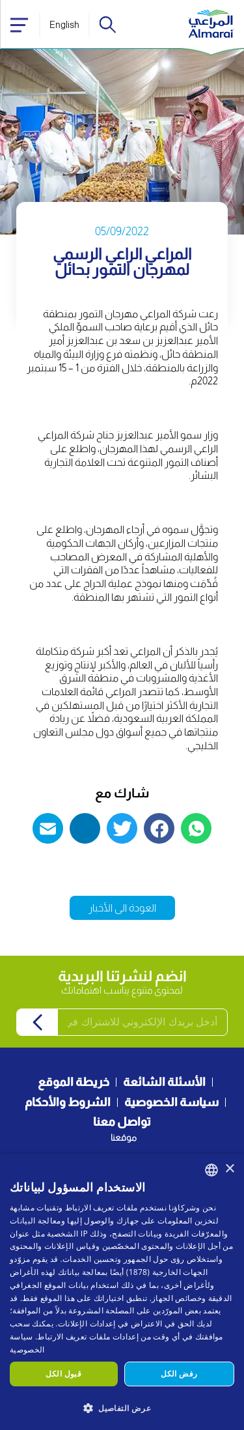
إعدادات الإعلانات (87, 1323)
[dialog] (122, 1292)
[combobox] (211, 1170)
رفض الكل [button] (179, 1373)
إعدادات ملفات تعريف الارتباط (87, 1336)
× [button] (229, 1169)
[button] (122, 1407)
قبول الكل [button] (63, 1373)
